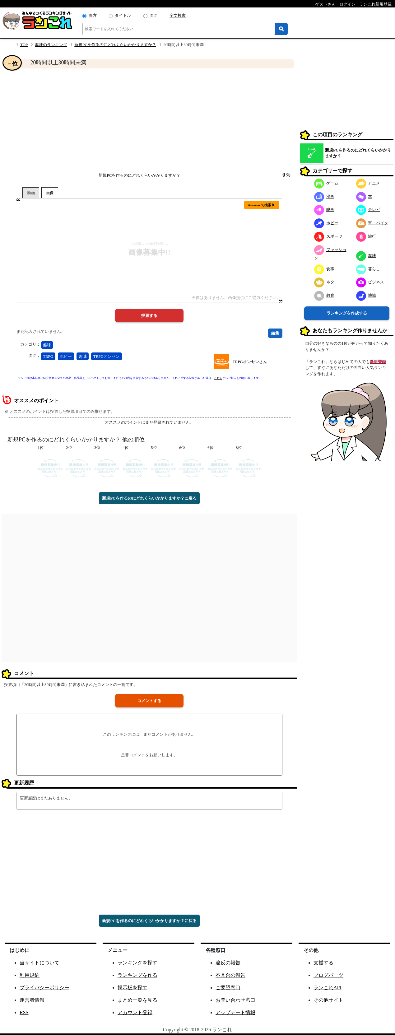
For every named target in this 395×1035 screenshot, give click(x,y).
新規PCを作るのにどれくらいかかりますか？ (115, 44)
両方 (93, 15)
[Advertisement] (149, 120)
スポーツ (328, 236)
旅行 (366, 236)
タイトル (123, 15)
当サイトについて (39, 962)
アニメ (368, 183)
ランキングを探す (137, 962)
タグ (153, 15)
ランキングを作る (137, 975)
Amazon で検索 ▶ (262, 205)
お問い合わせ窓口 (235, 1000)
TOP (24, 44)
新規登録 (378, 361)
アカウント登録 (135, 1012)
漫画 (324, 196)
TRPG (48, 356)
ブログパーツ (328, 975)
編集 (275, 333)
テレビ (368, 209)
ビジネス (370, 282)
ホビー (66, 356)
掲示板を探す (132, 987)
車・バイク (372, 223)
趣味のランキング (51, 44)
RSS (24, 1012)
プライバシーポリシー (44, 987)
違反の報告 (228, 962)
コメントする (149, 700)
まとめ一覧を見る (137, 1000)
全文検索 (178, 15)
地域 (366, 295)
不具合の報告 (230, 975)
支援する (323, 962)
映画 (324, 209)
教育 (324, 295)
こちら (218, 378)
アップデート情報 (235, 1012)
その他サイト (328, 1000)
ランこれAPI (328, 987)
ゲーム (326, 183)
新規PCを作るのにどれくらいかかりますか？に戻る (149, 498)
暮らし (368, 269)
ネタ (324, 282)
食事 (324, 269)
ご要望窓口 (228, 987)
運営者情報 (32, 1000)
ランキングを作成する (347, 313)
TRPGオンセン (106, 356)
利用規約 (30, 975)
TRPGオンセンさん (250, 361)
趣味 (47, 345)
